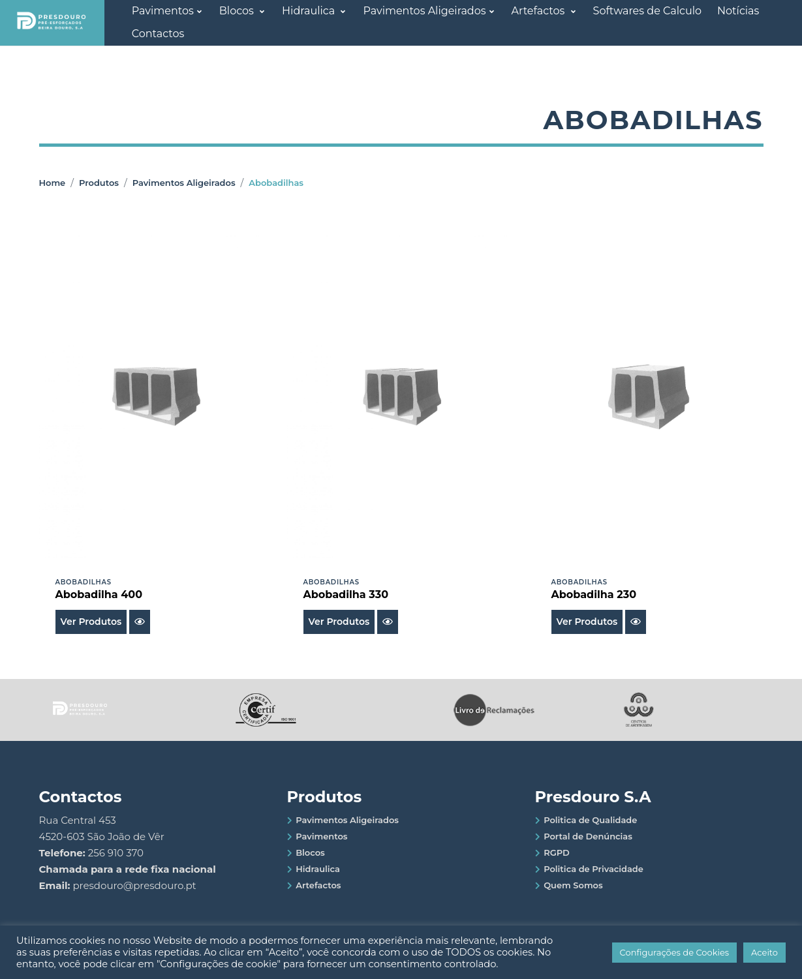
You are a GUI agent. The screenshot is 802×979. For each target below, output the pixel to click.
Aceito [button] (764, 952)
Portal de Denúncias (588, 836)
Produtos (99, 182)
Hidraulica (309, 11)
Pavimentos (163, 11)
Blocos (237, 11)
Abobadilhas (276, 182)
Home (52, 182)
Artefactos (540, 11)
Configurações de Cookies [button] (675, 952)
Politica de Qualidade (590, 820)
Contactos (158, 33)
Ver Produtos (91, 621)
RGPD (557, 852)
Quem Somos (573, 885)
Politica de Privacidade (593, 869)
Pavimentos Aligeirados (424, 11)
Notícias (738, 11)
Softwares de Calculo (647, 11)
